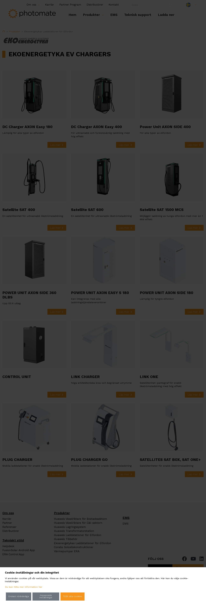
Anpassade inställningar (45, 596)
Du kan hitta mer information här (23, 587)
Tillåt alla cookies (72, 596)
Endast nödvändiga (18, 596)
